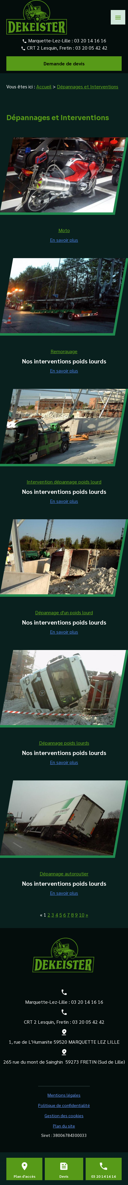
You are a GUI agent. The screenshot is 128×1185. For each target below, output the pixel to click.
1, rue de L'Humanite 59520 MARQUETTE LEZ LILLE (64, 1042)
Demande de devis (64, 63)
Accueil (43, 86)
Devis (63, 1176)
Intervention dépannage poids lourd (64, 481)
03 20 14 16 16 (90, 40)
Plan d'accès (24, 1176)
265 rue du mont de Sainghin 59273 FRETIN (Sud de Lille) (64, 1062)
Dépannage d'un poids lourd (64, 612)
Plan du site (64, 1125)
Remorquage (64, 351)
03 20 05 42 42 (91, 47)
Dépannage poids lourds (64, 743)
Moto (64, 230)
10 (81, 914)
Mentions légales (64, 1095)
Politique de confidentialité (64, 1105)
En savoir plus (64, 240)
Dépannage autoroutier (64, 873)
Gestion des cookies (64, 1115)
